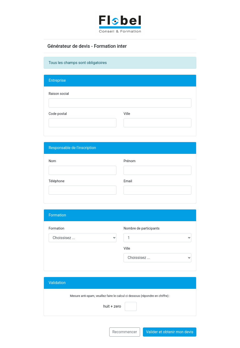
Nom (52, 161)
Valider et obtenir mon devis (169, 332)
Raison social (59, 94)
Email (128, 181)
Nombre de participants (142, 228)
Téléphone (56, 181)
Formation (56, 228)
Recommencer (124, 332)
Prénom (130, 161)
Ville (127, 114)
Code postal (58, 114)
